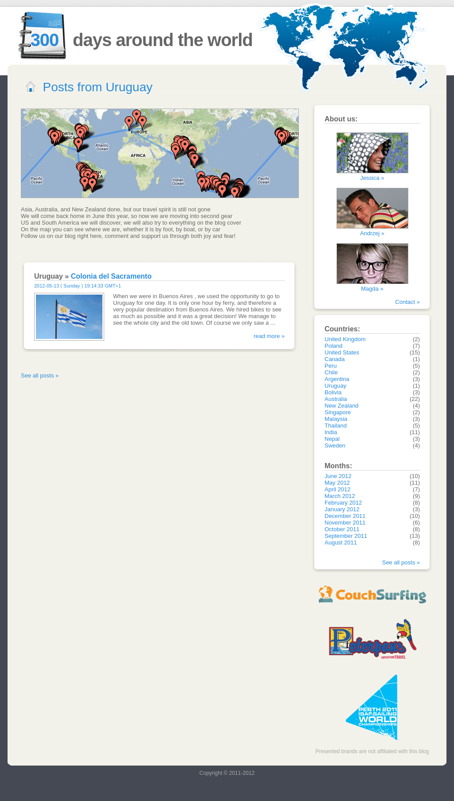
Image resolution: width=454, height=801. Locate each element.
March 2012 (340, 496)
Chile (331, 372)
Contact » (407, 302)
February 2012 (343, 502)
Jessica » (372, 178)
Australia (336, 399)
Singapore (338, 412)
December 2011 (345, 516)
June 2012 (338, 476)
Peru (331, 365)
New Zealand (342, 405)
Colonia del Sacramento (111, 276)
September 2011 (346, 536)
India (331, 432)
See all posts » (40, 375)
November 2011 (345, 522)
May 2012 (337, 482)
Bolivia (333, 392)
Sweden (335, 445)
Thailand (336, 425)
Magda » (372, 288)
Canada (335, 359)
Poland (333, 345)
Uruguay (335, 385)
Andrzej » (372, 233)
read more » (269, 336)
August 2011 (341, 542)
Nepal (332, 438)
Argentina (337, 379)
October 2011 (342, 529)
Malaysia (336, 419)
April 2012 (338, 489)
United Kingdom (345, 339)
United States (342, 352)
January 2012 (342, 509)
